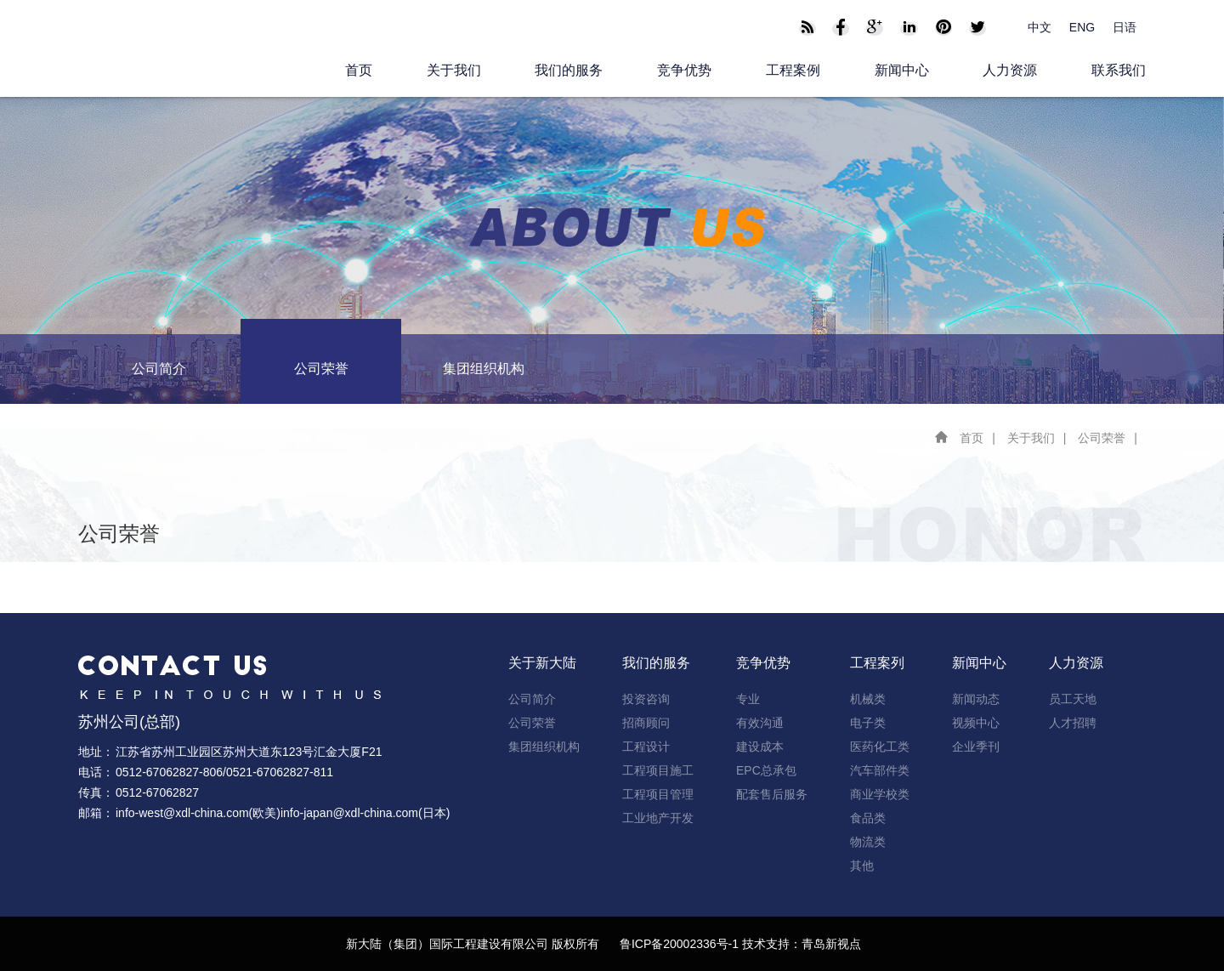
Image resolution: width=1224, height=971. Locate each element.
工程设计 (646, 746)
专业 (748, 699)
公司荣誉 (321, 368)
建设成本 (760, 746)
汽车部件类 (880, 770)
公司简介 (159, 368)
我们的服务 (569, 70)
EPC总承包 (766, 770)
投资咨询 (646, 699)
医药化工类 (880, 746)
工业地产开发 (658, 818)
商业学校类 (880, 794)
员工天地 (1072, 699)
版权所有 (575, 944)
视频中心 (976, 723)
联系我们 (1118, 70)
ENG (1082, 27)
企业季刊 (976, 746)
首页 (358, 70)
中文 (1039, 27)
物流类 (868, 842)
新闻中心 (902, 70)
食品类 (868, 818)
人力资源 (1010, 70)
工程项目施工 (658, 770)
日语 (1124, 27)
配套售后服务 (772, 794)
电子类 (868, 723)
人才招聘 (1072, 723)
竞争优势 (684, 70)
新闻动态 (976, 699)
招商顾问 (646, 723)
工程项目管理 (658, 794)
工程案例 (793, 70)
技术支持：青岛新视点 (801, 944)
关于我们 (454, 70)
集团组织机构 (483, 368)
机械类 (868, 699)
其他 (862, 865)
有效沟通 (760, 723)
